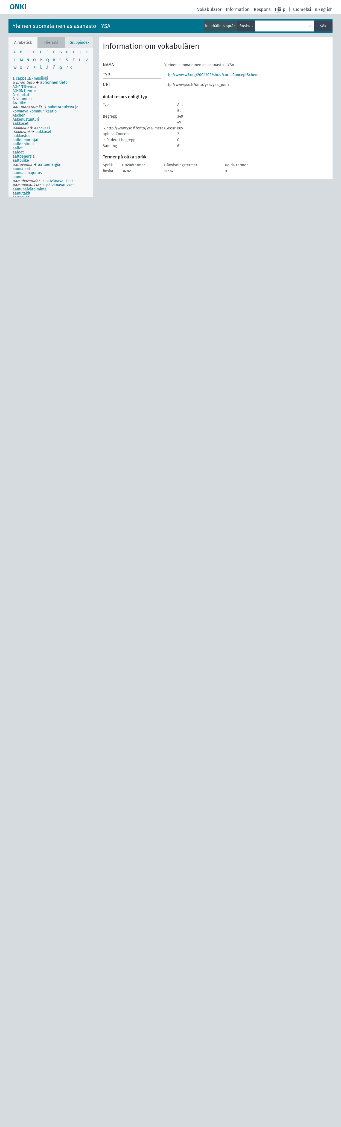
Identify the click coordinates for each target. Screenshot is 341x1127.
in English (323, 9)
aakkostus (21, 136)
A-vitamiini (22, 99)
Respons (262, 9)
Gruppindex (79, 42)
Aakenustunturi (26, 119)
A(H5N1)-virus (25, 90)
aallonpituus (23, 144)
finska (245, 26)
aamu (17, 177)
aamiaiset (21, 168)
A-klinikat (21, 94)
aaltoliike (21, 160)
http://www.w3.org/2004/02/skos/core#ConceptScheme (212, 75)
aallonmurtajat (26, 140)
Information (237, 9)
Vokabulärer (209, 9)
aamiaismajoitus (27, 172)
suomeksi (302, 9)
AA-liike (19, 103)
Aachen (19, 115)
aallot (18, 148)
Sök (323, 26)
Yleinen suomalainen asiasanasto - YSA (61, 26)
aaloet (18, 152)
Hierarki (51, 42)
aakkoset (20, 123)
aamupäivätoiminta (30, 189)
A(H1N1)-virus (24, 86)
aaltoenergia (24, 156)
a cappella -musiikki (30, 78)
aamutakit (21, 193)
